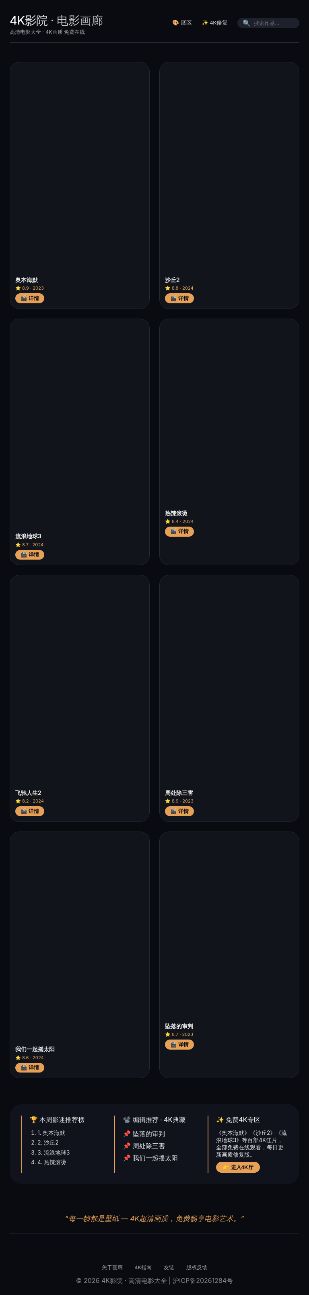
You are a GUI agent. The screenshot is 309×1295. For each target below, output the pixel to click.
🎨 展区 (182, 23)
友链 (169, 1267)
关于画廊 (112, 1267)
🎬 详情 (30, 298)
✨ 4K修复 (215, 23)
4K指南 (143, 1267)
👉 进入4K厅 (237, 1167)
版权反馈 (196, 1267)
